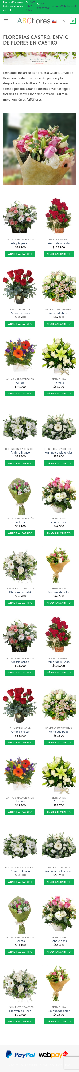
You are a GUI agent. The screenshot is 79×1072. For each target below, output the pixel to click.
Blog (43, 1065)
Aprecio (59, 383)
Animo (20, 383)
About (13, 1065)
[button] (5, 21)
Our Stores (29, 1065)
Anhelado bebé (58, 313)
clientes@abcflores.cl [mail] (64, 6)
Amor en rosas (20, 313)
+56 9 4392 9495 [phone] (30, 5)
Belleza (20, 522)
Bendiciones (59, 522)
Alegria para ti (20, 243)
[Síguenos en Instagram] (64, 21)
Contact (56, 1065)
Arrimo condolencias (58, 452)
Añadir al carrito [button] (20, 254)
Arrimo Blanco (20, 452)
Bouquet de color (58, 592)
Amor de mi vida (59, 243)
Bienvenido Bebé (20, 592)
